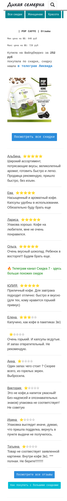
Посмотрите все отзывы (34, 474)
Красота (53, 14)
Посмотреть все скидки (34, 137)
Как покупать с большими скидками (34, 485)
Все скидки (15, 14)
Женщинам (35, 14)
